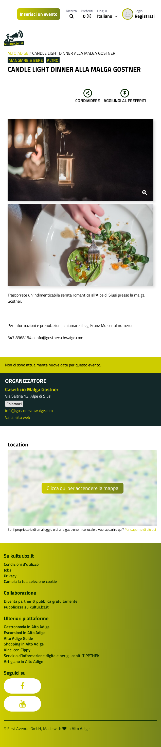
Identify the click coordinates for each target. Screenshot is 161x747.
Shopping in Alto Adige (24, 644)
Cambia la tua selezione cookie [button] (30, 581)
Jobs (7, 570)
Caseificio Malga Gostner (31, 389)
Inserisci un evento (39, 14)
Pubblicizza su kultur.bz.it (26, 607)
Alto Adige (18, 53)
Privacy (10, 576)
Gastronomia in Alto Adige (26, 627)
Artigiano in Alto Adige (23, 661)
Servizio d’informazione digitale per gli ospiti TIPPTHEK (51, 656)
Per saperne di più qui (140, 529)
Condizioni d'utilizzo (21, 564)
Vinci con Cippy (17, 650)
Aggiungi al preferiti (125, 96)
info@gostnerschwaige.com (29, 410)
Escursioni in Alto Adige (24, 633)
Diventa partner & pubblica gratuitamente (40, 601)
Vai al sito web (17, 417)
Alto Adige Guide (18, 638)
